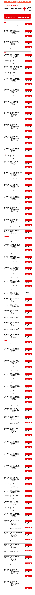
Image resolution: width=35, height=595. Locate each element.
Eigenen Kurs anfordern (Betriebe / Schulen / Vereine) (17, 14)
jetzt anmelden (28, 24)
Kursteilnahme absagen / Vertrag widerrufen (17, 20)
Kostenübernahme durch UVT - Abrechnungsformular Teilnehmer (17, 17)
